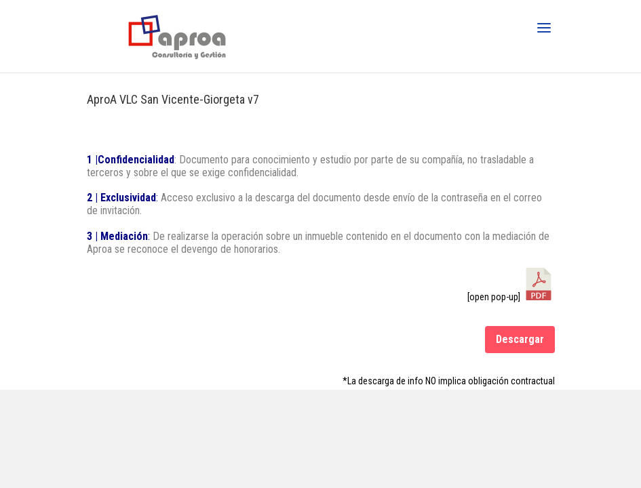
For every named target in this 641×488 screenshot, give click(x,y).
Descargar (520, 339)
